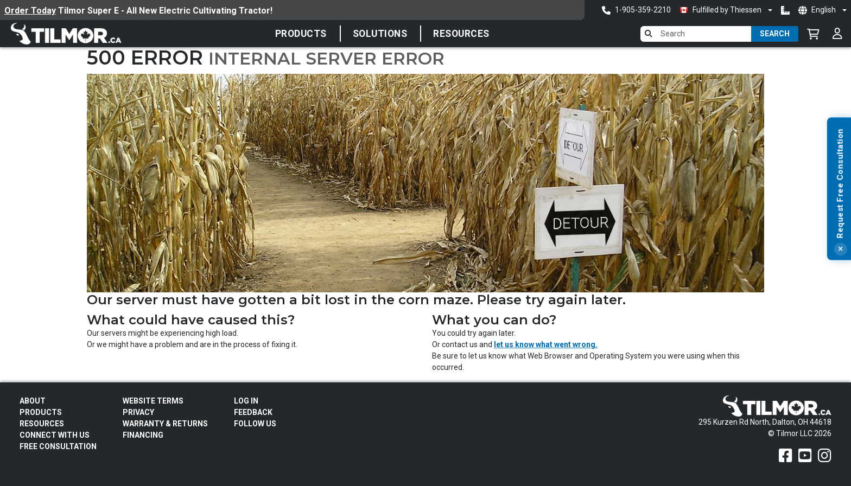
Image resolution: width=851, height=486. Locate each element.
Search (775, 33)
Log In (246, 401)
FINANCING (143, 435)
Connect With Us (55, 435)
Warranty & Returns (165, 423)
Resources (461, 33)
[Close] (840, 298)
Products (301, 33)
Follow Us (255, 423)
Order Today (30, 10)
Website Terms (153, 401)
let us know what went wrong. (546, 344)
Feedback (253, 412)
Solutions (380, 33)
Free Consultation (58, 446)
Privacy (138, 412)
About (33, 401)
